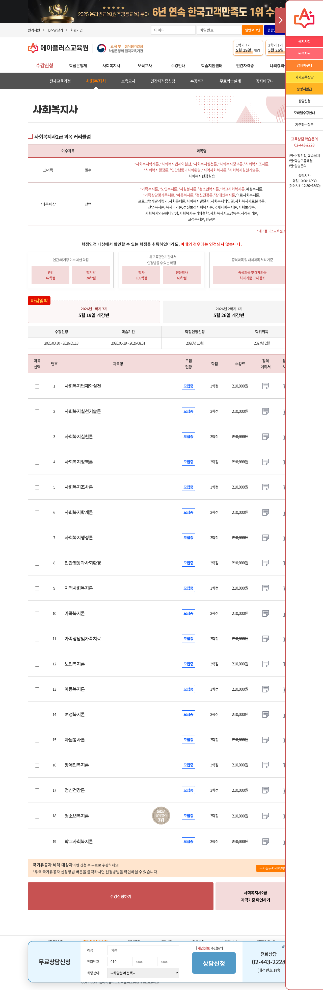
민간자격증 (245, 65)
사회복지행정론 (79, 537)
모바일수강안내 (304, 112)
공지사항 (304, 41)
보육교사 (145, 65)
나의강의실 (278, 65)
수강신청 (44, 65)
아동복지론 (75, 689)
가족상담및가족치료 (83, 638)
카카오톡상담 (304, 77)
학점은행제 (78, 65)
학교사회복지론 (79, 841)
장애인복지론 (77, 764)
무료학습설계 (230, 81)
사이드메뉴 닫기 (280, 20)
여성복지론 (75, 714)
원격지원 (34, 30)
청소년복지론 (77, 815)
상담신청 (304, 100)
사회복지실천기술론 (83, 411)
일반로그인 (252, 30)
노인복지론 (75, 663)
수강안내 (178, 65)
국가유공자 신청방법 (273, 868)
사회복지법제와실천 (83, 385)
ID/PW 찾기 (55, 30)
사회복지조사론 (79, 487)
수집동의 (207, 948)
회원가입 (76, 30)
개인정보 (204, 948)
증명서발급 (304, 88)
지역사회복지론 (79, 588)
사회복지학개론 (79, 512)
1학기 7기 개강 (248, 47)
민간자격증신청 (162, 81)
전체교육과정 (60, 81)
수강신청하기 (120, 896)
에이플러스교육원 (85, 48)
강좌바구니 (265, 81)
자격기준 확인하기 (255, 896)
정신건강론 (75, 790)
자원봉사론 (75, 739)
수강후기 (197, 81)
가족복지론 (75, 613)
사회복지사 (111, 65)
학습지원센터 (211, 65)
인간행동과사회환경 (83, 562)
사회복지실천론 (79, 436)
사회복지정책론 (79, 461)
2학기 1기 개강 (280, 47)
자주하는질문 (304, 124)
